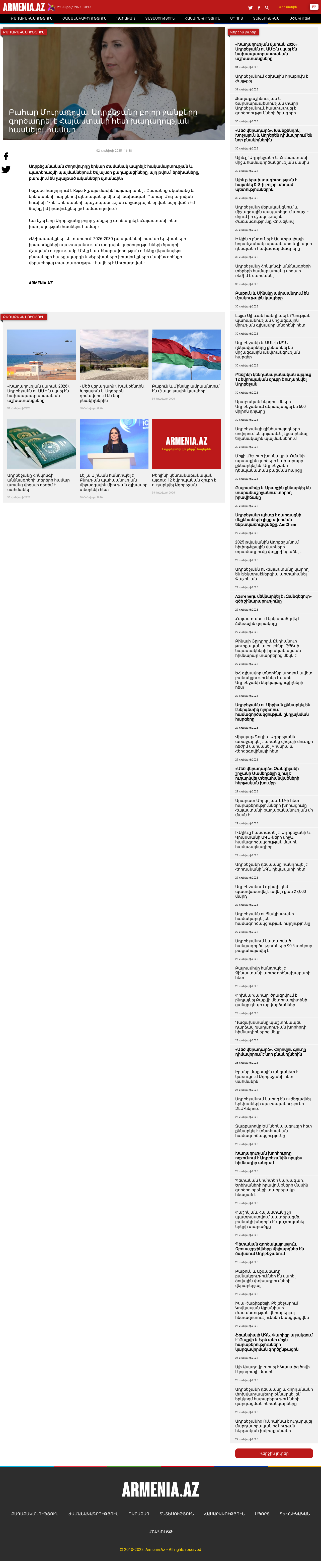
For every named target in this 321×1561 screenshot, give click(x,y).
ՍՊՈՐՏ (262, 1514)
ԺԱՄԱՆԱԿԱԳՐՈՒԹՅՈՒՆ (93, 1514)
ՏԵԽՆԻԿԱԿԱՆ (295, 1514)
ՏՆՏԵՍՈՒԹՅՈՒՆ (176, 1514)
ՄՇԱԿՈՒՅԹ (160, 1531)
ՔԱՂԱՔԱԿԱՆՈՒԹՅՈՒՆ (34, 1514)
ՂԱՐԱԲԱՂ (139, 1514)
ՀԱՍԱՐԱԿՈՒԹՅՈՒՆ (224, 1514)
